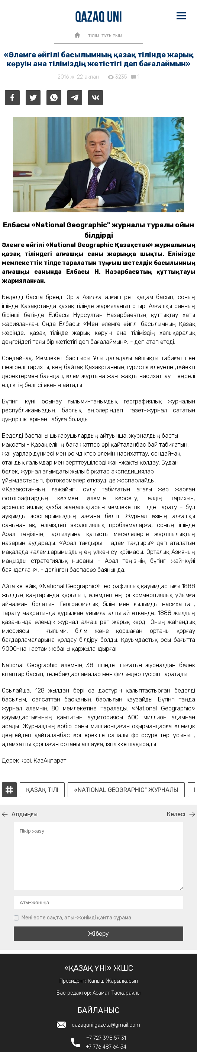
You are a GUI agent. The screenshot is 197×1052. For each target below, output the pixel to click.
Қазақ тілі (42, 790)
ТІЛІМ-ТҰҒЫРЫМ (105, 35)
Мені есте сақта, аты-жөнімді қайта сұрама (76, 918)
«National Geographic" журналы (126, 790)
